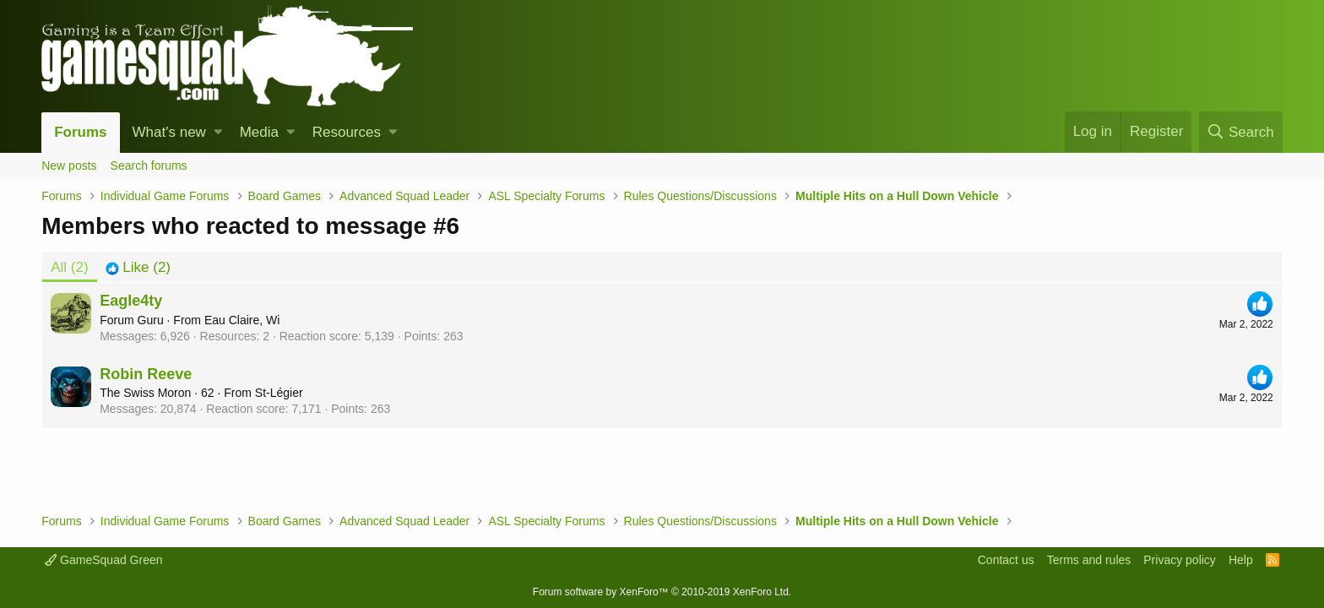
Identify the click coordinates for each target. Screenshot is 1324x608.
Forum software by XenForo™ (662, 592)
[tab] (138, 267)
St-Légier (279, 392)
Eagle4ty (131, 300)
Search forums (149, 165)
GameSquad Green (103, 560)
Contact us (1006, 560)
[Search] (1241, 132)
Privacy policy (1179, 560)
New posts (68, 165)
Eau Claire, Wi (241, 320)
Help (1241, 560)
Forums (80, 132)
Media (259, 132)
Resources (346, 132)
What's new (169, 132)
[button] (218, 132)
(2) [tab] (69, 267)
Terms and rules (1089, 560)
